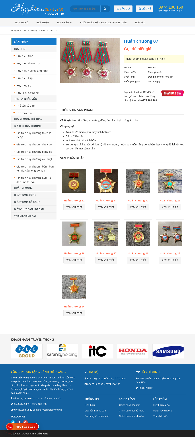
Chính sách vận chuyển (131, 416)
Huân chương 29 (170, 200)
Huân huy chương (162, 410)
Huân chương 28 (74, 253)
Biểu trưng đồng (25, 195)
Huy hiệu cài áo (161, 405)
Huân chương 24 (74, 306)
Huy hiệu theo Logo (28, 63)
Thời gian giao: (132, 81)
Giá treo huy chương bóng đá (34, 151)
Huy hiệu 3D (23, 85)
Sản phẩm (64, 22)
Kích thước (130, 72)
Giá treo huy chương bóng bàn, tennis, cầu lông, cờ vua (35, 168)
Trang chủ (21, 22)
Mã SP (127, 67)
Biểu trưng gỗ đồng (27, 202)
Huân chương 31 (106, 200)
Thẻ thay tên (24, 113)
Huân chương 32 (74, 200)
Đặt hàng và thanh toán (97, 416)
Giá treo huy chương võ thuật (34, 159)
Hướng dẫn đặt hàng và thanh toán (103, 22)
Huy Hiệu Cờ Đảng (27, 93)
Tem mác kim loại (25, 216)
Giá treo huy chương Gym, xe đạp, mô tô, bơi (34, 180)
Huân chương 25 (170, 253)
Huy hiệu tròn (24, 56)
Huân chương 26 (138, 253)
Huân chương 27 (106, 253)
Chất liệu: (129, 76)
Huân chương (23, 187)
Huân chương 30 (138, 200)
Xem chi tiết (74, 207)
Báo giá (123, 8)
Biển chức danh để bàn (29, 209)
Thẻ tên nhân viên (25, 98)
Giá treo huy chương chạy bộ (34, 144)
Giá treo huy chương (27, 126)
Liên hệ (145, 8)
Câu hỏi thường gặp (95, 410)
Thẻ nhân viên (160, 416)
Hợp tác (140, 22)
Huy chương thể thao (28, 118)
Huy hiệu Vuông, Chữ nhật (32, 70)
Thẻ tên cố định (26, 105)
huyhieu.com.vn (21, 409)
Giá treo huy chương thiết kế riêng (33, 135)
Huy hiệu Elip (24, 78)
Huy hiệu (20, 49)
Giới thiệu (42, 22)
